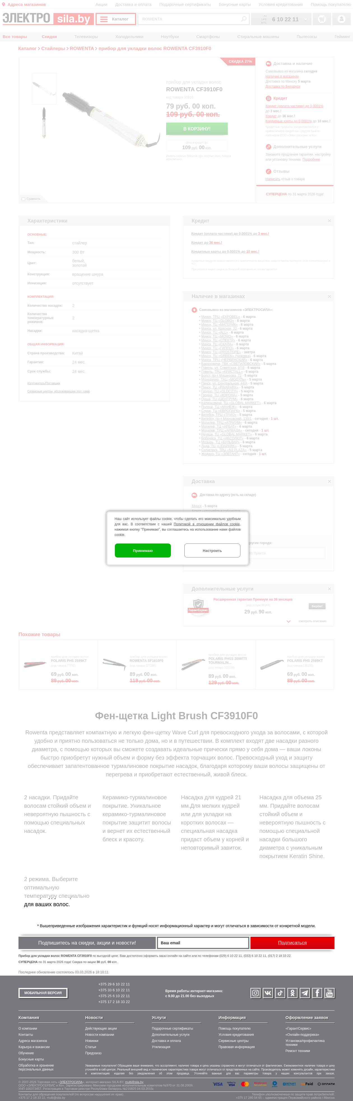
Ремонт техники (297, 1051)
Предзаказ (93, 1053)
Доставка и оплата (166, 1041)
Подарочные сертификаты (172, 1028)
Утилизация (161, 1047)
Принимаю (143, 551)
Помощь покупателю (235, 1028)
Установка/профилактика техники (305, 1043)
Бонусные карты (31, 1059)
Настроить (212, 551)
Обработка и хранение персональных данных (36, 1067)
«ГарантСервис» (298, 1028)
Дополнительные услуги (170, 1035)
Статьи (90, 1047)
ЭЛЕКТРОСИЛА (71, 1082)
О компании (27, 1028)
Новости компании (99, 1035)
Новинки (91, 1041)
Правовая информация (237, 1047)
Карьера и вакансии (34, 1047)
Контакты (25, 1035)
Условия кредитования (236, 1035)
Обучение (26, 1053)
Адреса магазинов (32, 1041)
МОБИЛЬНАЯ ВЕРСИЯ (43, 993)
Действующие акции (101, 1028)
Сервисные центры (234, 1041)
